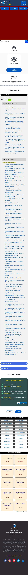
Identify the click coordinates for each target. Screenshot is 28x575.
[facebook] (5, 560)
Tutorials (14, 8)
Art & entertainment (21, 420)
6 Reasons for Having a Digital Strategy (14, 145)
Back (10, 411)
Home (18, 411)
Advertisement (7, 420)
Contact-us (23, 4)
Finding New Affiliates (10, 340)
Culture (7, 426)
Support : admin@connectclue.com (14, 555)
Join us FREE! (8, 4)
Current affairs (21, 426)
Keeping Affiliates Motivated (12, 203)
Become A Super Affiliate (11, 251)
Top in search (7, 447)
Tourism (21, 447)
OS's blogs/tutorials (14, 70)
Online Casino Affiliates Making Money (14, 248)
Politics (20, 438)
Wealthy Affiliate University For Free (14, 284)
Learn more (19, 386)
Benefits (12, 398)
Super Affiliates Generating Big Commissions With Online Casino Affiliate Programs (13, 190)
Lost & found (23, 8)
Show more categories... (22, 511)
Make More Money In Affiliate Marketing (15, 295)
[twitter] (18, 560)
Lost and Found (18, 532)
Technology (21, 444)
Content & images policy (14, 533)
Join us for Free (7, 393)
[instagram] (9, 560)
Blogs (5, 8)
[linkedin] (22, 560)
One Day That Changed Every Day (13, 286)
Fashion (21, 429)
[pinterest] (14, 560)
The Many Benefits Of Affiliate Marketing (15, 235)
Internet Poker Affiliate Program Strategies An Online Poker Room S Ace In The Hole (15, 219)
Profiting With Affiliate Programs (13, 277)
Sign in (23, 1)
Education (7, 429)
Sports (21, 441)
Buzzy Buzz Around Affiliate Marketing (14, 240)
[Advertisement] (14, 25)
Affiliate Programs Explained (12, 301)
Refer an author (7, 386)
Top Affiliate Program (10, 293)
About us (7, 1)
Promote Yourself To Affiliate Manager (14, 246)
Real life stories (7, 441)
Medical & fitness (21, 435)
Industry (7, 435)
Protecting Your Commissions (12, 237)
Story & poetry (7, 444)
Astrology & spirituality (7, 423)
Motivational (7, 438)
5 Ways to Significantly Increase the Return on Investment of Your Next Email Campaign (15, 123)
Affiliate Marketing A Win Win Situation (14, 342)
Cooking (21, 423)
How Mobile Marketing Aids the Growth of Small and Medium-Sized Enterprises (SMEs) (15, 140)
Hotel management (21, 432)
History (7, 432)
